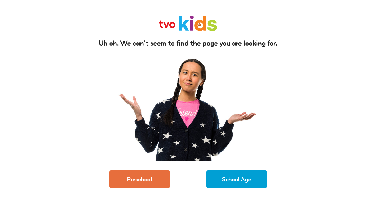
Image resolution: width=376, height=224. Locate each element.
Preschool (139, 179)
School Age (236, 179)
